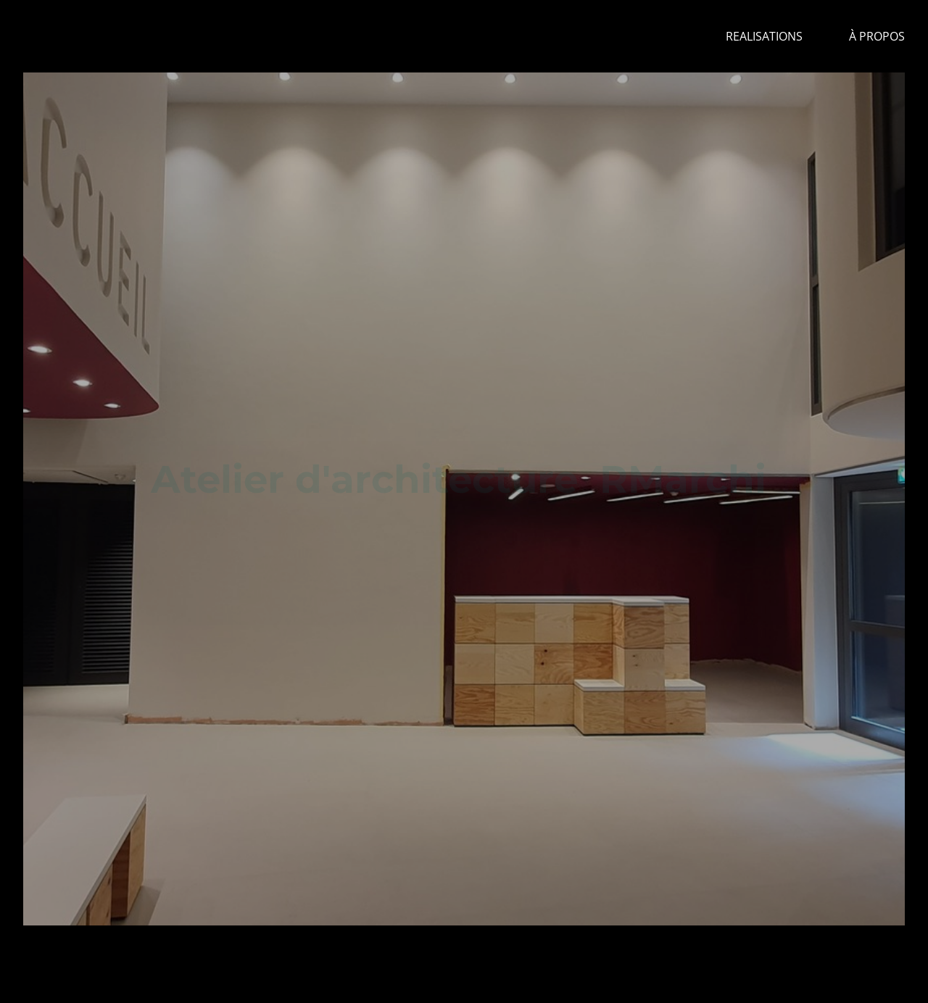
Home (662, 36)
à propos (877, 36)
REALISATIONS (764, 36)
